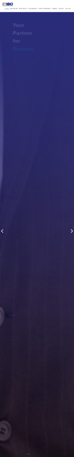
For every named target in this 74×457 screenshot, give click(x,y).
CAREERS (54, 8)
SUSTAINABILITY (33, 8)
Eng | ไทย (68, 8)
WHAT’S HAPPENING (45, 8)
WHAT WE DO (23, 8)
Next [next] (72, 231)
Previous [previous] (2, 231)
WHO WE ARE (14, 8)
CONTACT (61, 8)
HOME (7, 8)
